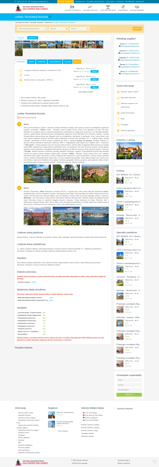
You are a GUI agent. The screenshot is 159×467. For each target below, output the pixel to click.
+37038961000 (132, 71)
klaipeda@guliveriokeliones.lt (129, 60)
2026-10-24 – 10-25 (132, 361)
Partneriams (129, 1)
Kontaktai (120, 1)
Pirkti (77, 62)
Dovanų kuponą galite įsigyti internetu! (65, 422)
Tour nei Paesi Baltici (91, 420)
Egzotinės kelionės (108, 8)
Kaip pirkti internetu (128, 97)
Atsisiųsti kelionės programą (26, 117)
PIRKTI (94, 71)
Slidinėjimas (123, 8)
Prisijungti (140, 1)
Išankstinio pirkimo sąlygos (27, 418)
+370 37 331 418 (21, 1)
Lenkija (26, 75)
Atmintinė (41, 62)
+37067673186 (133, 57)
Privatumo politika (24, 447)
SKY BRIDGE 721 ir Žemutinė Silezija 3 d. (134, 175)
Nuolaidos (124, 124)
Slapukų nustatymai (123, 463)
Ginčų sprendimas (24, 450)
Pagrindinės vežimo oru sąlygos (28, 430)
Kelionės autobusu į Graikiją (90, 425)
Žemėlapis (32, 38)
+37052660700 (132, 44)
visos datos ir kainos (86, 92)
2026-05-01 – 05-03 (132, 191)
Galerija (21, 38)
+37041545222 (132, 64)
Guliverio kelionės (22, 22)
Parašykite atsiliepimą (25, 445)
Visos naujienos (63, 431)
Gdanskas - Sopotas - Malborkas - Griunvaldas (136, 317)
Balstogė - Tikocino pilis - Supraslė (131, 215)
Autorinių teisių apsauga (79, 463)
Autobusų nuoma (23, 432)
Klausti (68, 62)
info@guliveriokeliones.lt (38, 2)
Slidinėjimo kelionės (87, 436)
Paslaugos (110, 1)
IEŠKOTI (137, 28)
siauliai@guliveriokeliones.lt (129, 67)
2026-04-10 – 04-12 (132, 178)
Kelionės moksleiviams (65, 412)
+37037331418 (132, 51)
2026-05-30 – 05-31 (132, 218)
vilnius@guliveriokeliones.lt (129, 46)
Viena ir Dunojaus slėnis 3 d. (128, 188)
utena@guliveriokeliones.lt (129, 74)
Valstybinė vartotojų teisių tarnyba (29, 452)
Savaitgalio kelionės (87, 433)
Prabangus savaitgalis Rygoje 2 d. (131, 304)
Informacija (79, 1)
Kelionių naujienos (66, 1)
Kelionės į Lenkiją (125, 140)
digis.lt (128, 460)
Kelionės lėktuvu (90, 8)
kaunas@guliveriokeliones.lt (129, 53)
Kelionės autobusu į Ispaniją (90, 427)
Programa (21, 62)
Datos (31, 62)
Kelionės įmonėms (137, 8)
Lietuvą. (79, 204)
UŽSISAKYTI (129, 394)
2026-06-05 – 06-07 (132, 320)
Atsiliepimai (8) (55, 62)
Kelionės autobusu (72, 8)
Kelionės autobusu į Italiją (89, 430)
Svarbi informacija (127, 113)
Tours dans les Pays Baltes (93, 415)
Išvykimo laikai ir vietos (95, 1)
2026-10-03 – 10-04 (132, 347)
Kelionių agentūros (128, 130)
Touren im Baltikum (90, 418)
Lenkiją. (58, 204)
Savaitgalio (49, 22)
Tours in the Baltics (90, 413)
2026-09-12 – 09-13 (132, 334)
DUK (122, 119)
